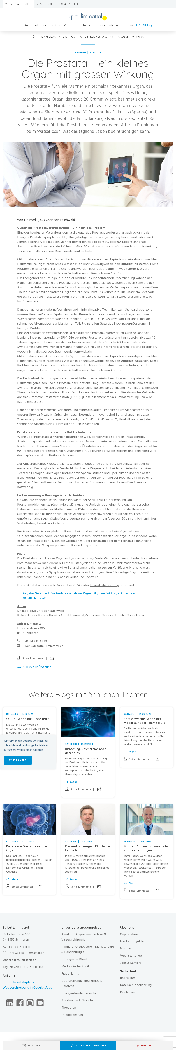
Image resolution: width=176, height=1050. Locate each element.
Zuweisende (45, 4)
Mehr (73, 782)
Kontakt (34, 1046)
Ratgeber (81, 52)
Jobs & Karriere (68, 4)
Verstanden (18, 760)
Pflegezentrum (107, 25)
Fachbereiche (51, 25)
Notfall (145, 1045)
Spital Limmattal (32, 658)
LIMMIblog (144, 25)
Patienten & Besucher (18, 4)
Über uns (127, 25)
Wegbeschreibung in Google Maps (28, 989)
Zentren (69, 25)
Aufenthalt (31, 25)
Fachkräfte (86, 25)
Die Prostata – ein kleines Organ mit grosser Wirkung (103, 36)
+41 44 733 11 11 (19, 949)
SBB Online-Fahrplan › (18, 984)
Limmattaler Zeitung (104, 585)
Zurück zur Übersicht (37, 667)
